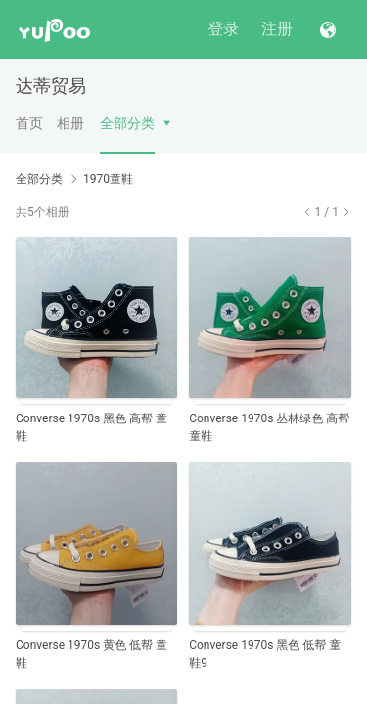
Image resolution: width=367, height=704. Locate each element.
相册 (70, 123)
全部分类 (127, 123)
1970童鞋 (108, 179)
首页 (29, 123)
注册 (277, 29)
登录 (223, 29)
